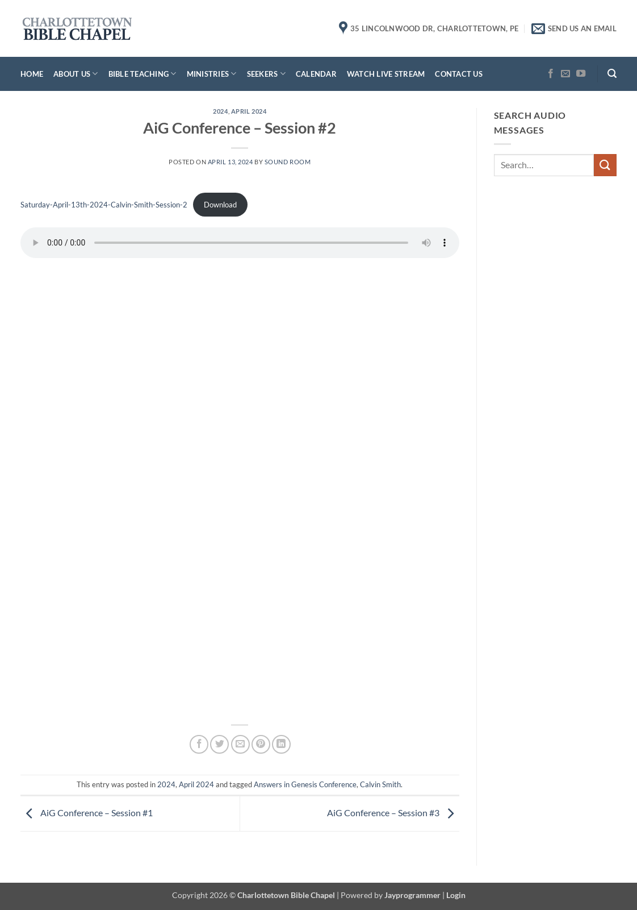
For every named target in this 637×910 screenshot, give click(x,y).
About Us (75, 73)
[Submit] (605, 165)
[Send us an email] (565, 74)
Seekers (266, 73)
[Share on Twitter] (219, 744)
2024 (220, 111)
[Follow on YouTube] (580, 74)
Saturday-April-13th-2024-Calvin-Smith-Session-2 (103, 204)
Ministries (212, 73)
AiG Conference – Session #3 (393, 812)
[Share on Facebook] (199, 744)
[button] (612, 74)
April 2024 (249, 111)
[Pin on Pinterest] (261, 744)
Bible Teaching (142, 73)
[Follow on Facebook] (550, 74)
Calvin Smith (380, 784)
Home (31, 73)
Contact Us (459, 73)
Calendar (316, 73)
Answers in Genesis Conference (305, 784)
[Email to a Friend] (240, 744)
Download (220, 204)
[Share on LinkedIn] (281, 744)
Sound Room (288, 161)
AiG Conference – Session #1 (86, 812)
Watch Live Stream (386, 73)
